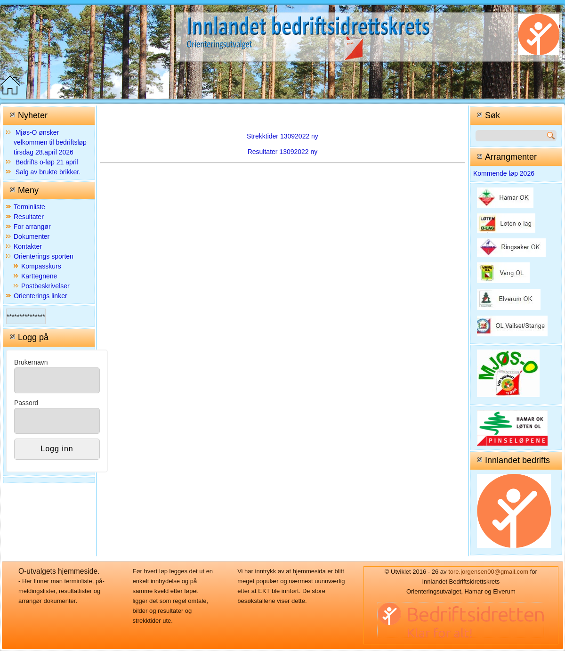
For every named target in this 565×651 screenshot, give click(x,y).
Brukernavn (31, 362)
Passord (26, 403)
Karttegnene (39, 276)
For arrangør (32, 226)
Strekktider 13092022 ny (282, 136)
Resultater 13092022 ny (283, 151)
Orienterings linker (40, 296)
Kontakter (28, 246)
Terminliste (29, 207)
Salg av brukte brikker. (48, 172)
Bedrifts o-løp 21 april (47, 162)
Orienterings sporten (43, 256)
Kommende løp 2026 (503, 173)
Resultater (29, 216)
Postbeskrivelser (45, 286)
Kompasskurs (41, 266)
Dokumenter (31, 236)
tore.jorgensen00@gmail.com (488, 571)
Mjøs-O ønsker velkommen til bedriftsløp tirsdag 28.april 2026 (50, 142)
